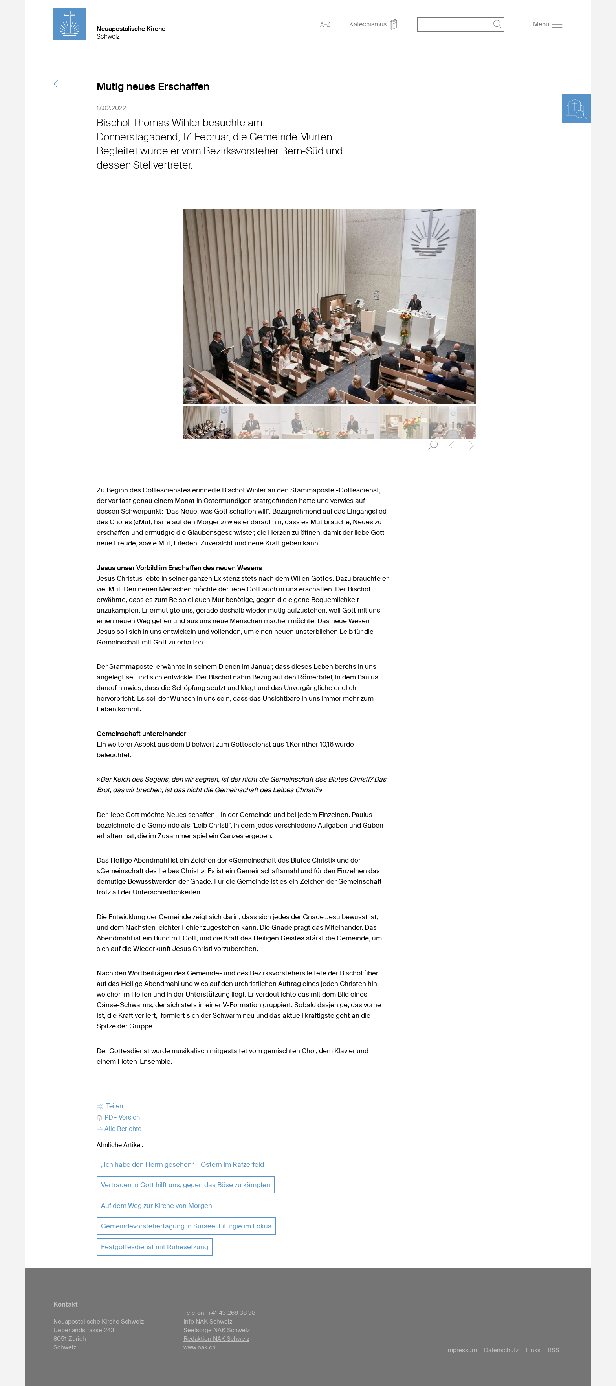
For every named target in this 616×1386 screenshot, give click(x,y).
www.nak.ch (199, 1347)
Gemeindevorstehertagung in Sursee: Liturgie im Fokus (186, 1226)
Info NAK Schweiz (207, 1321)
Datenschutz (501, 1350)
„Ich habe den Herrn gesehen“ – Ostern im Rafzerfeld (182, 1164)
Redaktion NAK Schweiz (216, 1339)
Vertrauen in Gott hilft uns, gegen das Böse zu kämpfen (185, 1184)
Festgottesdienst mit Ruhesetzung (154, 1247)
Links (533, 1350)
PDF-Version (118, 1117)
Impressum (461, 1350)
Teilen (110, 1106)
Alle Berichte (119, 1129)
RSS (553, 1350)
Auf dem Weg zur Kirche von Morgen (156, 1205)
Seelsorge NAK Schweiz (216, 1330)
